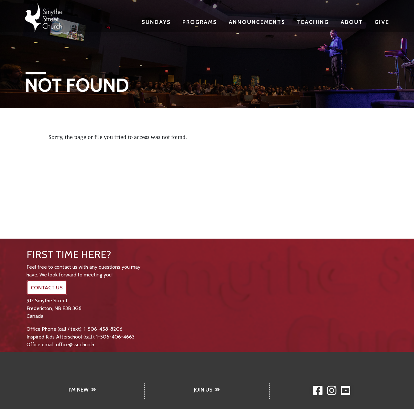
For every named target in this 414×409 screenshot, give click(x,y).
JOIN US (207, 389)
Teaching (313, 21)
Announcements (257, 21)
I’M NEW (82, 389)
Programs (199, 21)
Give (382, 21)
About (352, 21)
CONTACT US (47, 288)
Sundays (156, 21)
